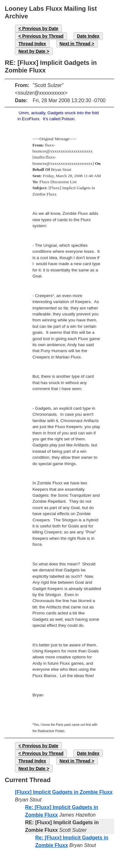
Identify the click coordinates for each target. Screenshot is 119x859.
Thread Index (32, 43)
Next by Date (31, 51)
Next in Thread (75, 43)
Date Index (88, 36)
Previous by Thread (42, 36)
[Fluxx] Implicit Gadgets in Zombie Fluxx (64, 792)
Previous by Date (40, 28)
